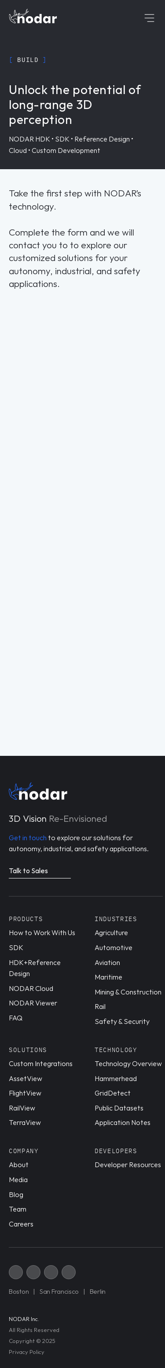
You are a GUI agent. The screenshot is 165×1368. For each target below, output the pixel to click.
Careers (21, 1223)
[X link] (16, 1272)
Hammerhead (116, 1078)
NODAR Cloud (31, 988)
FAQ (15, 1017)
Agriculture (111, 932)
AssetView (25, 1078)
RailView (22, 1107)
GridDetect (113, 1093)
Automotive (113, 947)
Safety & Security (122, 1021)
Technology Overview (128, 1063)
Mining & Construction (128, 991)
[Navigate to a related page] (40, 871)
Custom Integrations (41, 1063)
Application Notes (122, 1122)
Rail (100, 1006)
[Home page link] (33, 16)
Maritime (108, 976)
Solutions (28, 1050)
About (19, 1164)
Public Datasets (119, 1107)
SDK (16, 947)
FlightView (25, 1093)
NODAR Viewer (33, 1002)
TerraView (25, 1122)
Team (17, 1209)
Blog (16, 1194)
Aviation (107, 962)
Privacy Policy (26, 1351)
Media (18, 1179)
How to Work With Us (42, 932)
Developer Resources (128, 1164)
